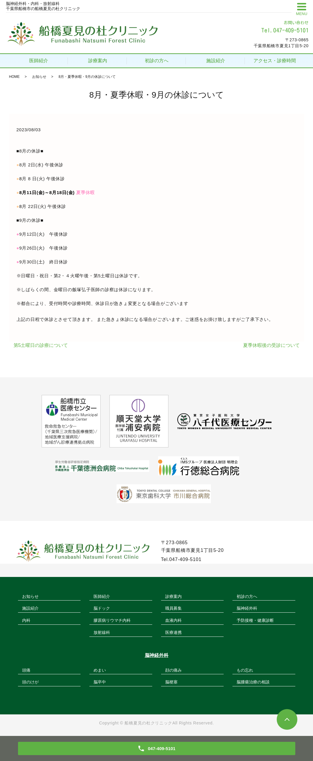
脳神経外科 (247, 608)
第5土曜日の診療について (41, 345)
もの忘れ (245, 670)
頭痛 (26, 670)
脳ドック (102, 608)
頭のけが (30, 682)
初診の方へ (156, 60)
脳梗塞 (171, 682)
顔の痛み (173, 670)
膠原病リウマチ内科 (112, 620)
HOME (14, 77)
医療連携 (173, 632)
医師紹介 (38, 60)
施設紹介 (215, 60)
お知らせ (39, 77)
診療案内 (97, 60)
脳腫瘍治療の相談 (253, 682)
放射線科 (102, 632)
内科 (26, 620)
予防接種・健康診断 (255, 620)
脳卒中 (100, 682)
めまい (100, 670)
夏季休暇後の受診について (271, 345)
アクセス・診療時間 (274, 60)
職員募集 (173, 608)
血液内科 (173, 620)
